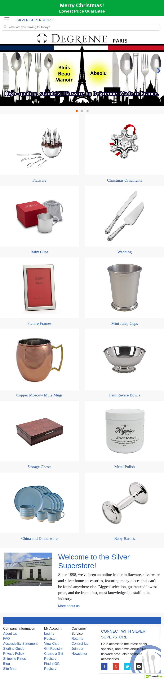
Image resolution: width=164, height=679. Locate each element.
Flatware (39, 180)
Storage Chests (39, 467)
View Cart (51, 643)
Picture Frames (39, 323)
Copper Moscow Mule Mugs (39, 395)
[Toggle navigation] (7, 19)
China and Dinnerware (39, 538)
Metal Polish (124, 467)
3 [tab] (89, 112)
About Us (10, 633)
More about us (69, 606)
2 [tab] (83, 112)
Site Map (9, 668)
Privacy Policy (13, 653)
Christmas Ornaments (124, 180)
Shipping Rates (14, 658)
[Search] (81, 27)
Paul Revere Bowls (124, 395)
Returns (77, 638)
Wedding (124, 252)
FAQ (6, 638)
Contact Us (79, 643)
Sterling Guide (13, 648)
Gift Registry (53, 648)
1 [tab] (78, 112)
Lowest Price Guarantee (82, 11)
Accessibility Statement (20, 643)
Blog (6, 663)
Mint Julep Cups (124, 323)
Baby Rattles (124, 538)
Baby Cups (39, 252)
